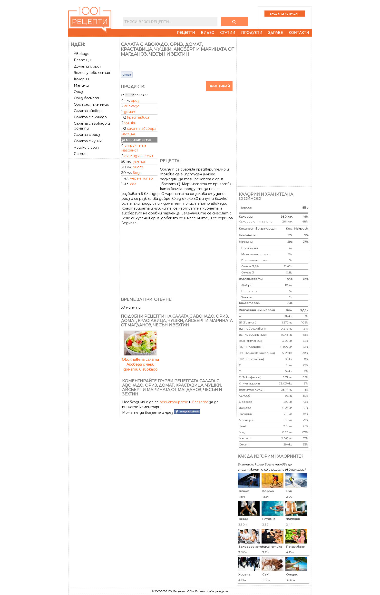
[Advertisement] (94, 233)
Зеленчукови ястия (92, 73)
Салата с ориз (87, 134)
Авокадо (81, 53)
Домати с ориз (87, 66)
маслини (128, 134)
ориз (135, 100)
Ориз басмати (87, 98)
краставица (138, 117)
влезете (200, 402)
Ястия (80, 153)
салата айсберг (141, 128)
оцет (138, 167)
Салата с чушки (89, 141)
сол (133, 184)
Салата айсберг (89, 111)
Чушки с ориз (86, 147)
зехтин (139, 161)
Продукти (251, 32)
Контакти (299, 32)
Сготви (127, 74)
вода (137, 173)
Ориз (78, 92)
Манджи (81, 85)
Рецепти (186, 32)
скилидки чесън (138, 156)
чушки (130, 123)
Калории (81, 79)
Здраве (275, 32)
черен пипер (141, 178)
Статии (227, 32)
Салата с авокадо (90, 117)
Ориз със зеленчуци (91, 104)
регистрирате (174, 402)
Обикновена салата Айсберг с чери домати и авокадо (140, 362)
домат (130, 112)
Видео (207, 32)
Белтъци (82, 60)
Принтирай (219, 86)
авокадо (131, 106)
